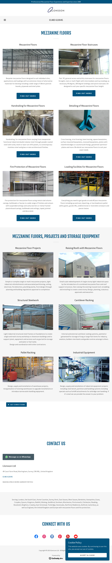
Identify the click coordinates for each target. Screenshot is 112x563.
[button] (5, 20)
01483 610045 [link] (56, 19)
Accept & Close (87, 555)
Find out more (28, 96)
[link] (56, 9)
